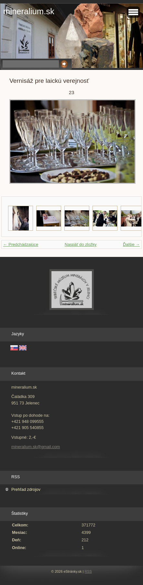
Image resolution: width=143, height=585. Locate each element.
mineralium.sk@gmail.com (35, 446)
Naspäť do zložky (81, 244)
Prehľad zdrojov (25, 489)
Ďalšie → (131, 244)
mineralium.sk (28, 11)
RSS (88, 571)
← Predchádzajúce (20, 244)
